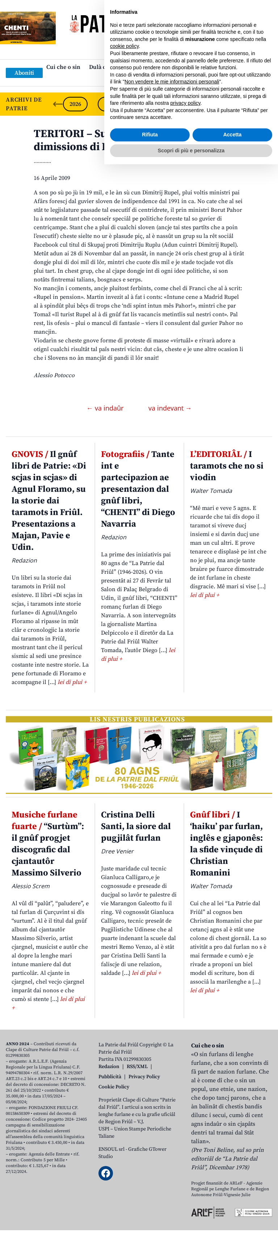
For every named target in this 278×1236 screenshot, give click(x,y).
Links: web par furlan (137, 78)
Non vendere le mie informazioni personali (172, 1153)
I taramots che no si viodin (227, 466)
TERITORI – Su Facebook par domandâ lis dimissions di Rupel (136, 140)
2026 (75, 104)
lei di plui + (72, 682)
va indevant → (170, 408)
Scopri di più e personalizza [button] (191, 1222)
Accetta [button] (232, 1206)
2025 (110, 104)
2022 (214, 104)
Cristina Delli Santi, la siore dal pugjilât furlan (136, 826)
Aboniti (24, 73)
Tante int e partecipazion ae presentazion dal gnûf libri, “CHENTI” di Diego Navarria (138, 489)
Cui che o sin (63, 67)
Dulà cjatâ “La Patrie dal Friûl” (129, 67)
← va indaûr (106, 408)
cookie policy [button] (124, 1118)
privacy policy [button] (185, 1175)
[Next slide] (266, 104)
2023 (179, 104)
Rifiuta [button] (150, 1206)
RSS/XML (137, 1066)
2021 (249, 104)
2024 (145, 104)
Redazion (108, 1066)
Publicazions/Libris (202, 67)
